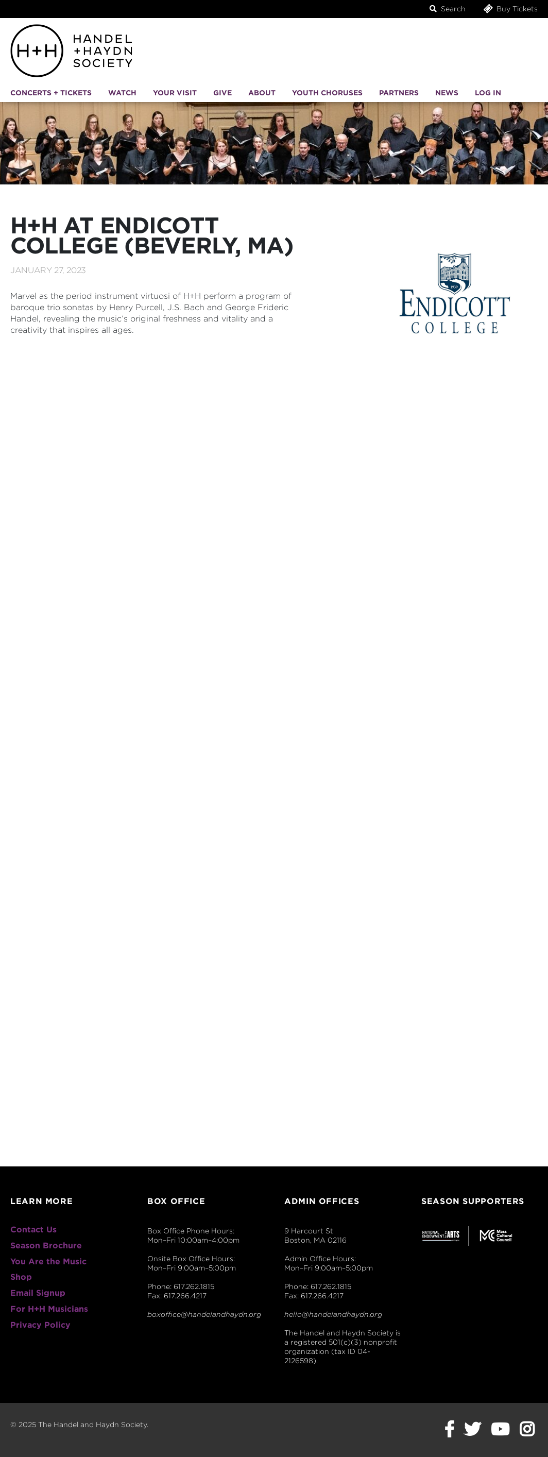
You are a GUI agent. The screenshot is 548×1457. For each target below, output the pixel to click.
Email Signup (37, 1293)
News (446, 93)
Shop (21, 1277)
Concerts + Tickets (51, 93)
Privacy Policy (40, 1325)
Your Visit (175, 93)
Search (448, 9)
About (262, 93)
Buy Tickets (510, 8)
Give (222, 93)
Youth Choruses (327, 93)
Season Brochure (46, 1245)
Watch (122, 93)
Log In (488, 93)
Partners (399, 93)
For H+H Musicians (49, 1309)
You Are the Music (48, 1261)
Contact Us (33, 1229)
